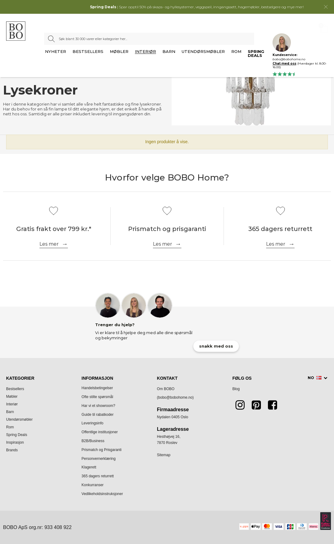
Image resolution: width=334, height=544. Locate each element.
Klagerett (89, 467)
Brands (12, 450)
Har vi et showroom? (98, 406)
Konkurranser (93, 485)
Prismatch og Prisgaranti (102, 450)
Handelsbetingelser (97, 388)
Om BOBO (165, 389)
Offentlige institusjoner (100, 432)
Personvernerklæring (99, 458)
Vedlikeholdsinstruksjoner (102, 494)
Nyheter (55, 52)
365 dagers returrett (98, 476)
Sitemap (163, 455)
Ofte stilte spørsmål (97, 397)
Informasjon (97, 378)
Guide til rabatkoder (98, 414)
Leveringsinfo (92, 423)
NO (315, 377)
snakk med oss (216, 346)
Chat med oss (284, 63)
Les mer (49, 244)
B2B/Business (93, 441)
